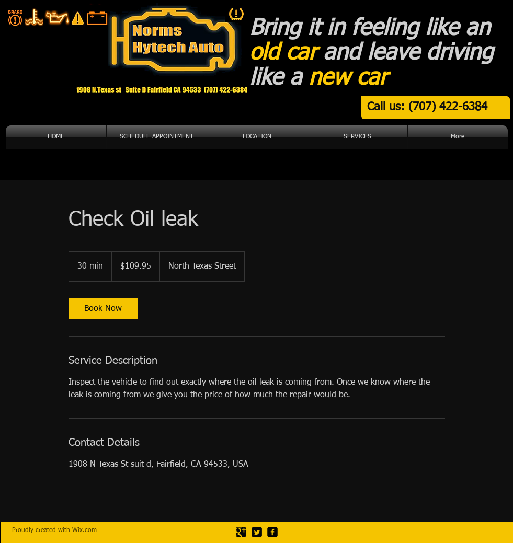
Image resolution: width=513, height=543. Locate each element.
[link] (103, 308)
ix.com (87, 530)
